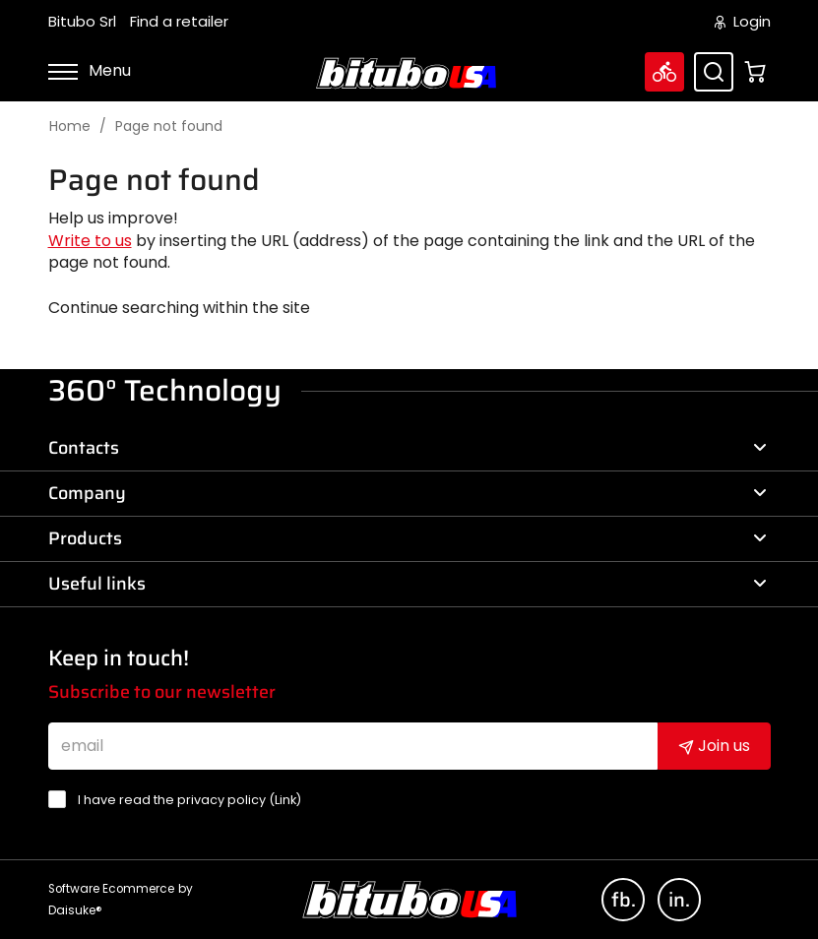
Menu (89, 70)
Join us (714, 745)
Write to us (90, 240)
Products (407, 538)
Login (743, 22)
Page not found (168, 126)
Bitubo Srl (82, 22)
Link (285, 799)
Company (407, 493)
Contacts (407, 448)
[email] (353, 746)
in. (679, 899)
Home (70, 126)
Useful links (407, 584)
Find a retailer (179, 22)
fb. (623, 899)
